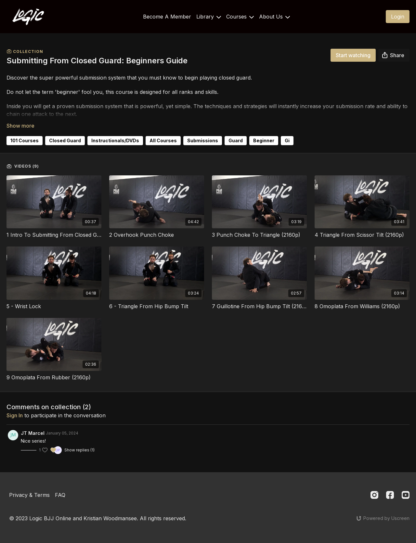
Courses (240, 16)
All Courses (163, 140)
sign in (14, 415)
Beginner (263, 140)
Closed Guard (65, 140)
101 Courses (24, 140)
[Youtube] (406, 495)
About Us (274, 16)
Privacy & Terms (29, 495)
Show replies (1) (79, 450)
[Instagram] (374, 495)
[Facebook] (390, 495)
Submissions (202, 140)
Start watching (353, 55)
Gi (287, 140)
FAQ (60, 495)
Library (208, 16)
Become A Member (167, 16)
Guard (235, 140)
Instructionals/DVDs (115, 140)
